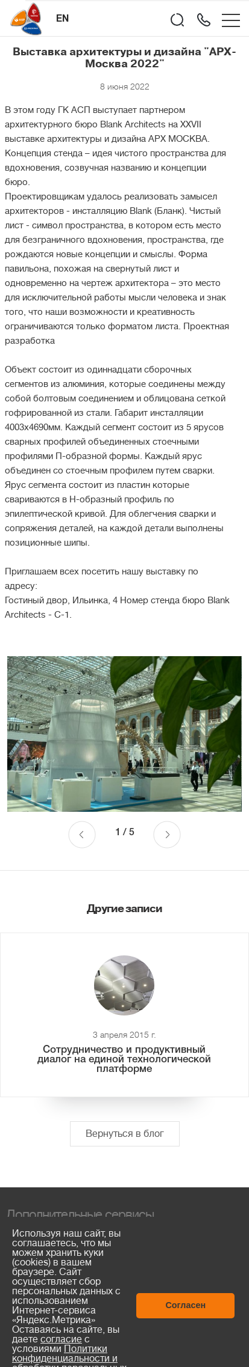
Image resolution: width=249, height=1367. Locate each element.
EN (62, 19)
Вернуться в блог (125, 1133)
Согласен (185, 1305)
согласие (61, 1339)
